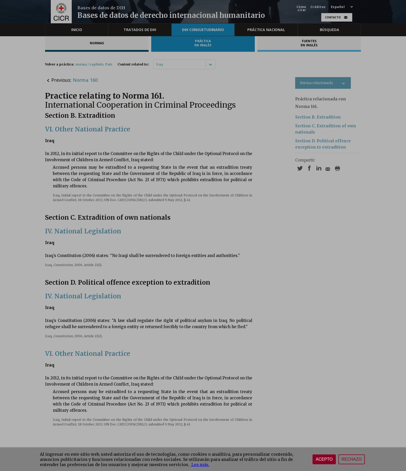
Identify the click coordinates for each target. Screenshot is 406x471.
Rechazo (352, 459)
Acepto (324, 459)
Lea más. (199, 464)
